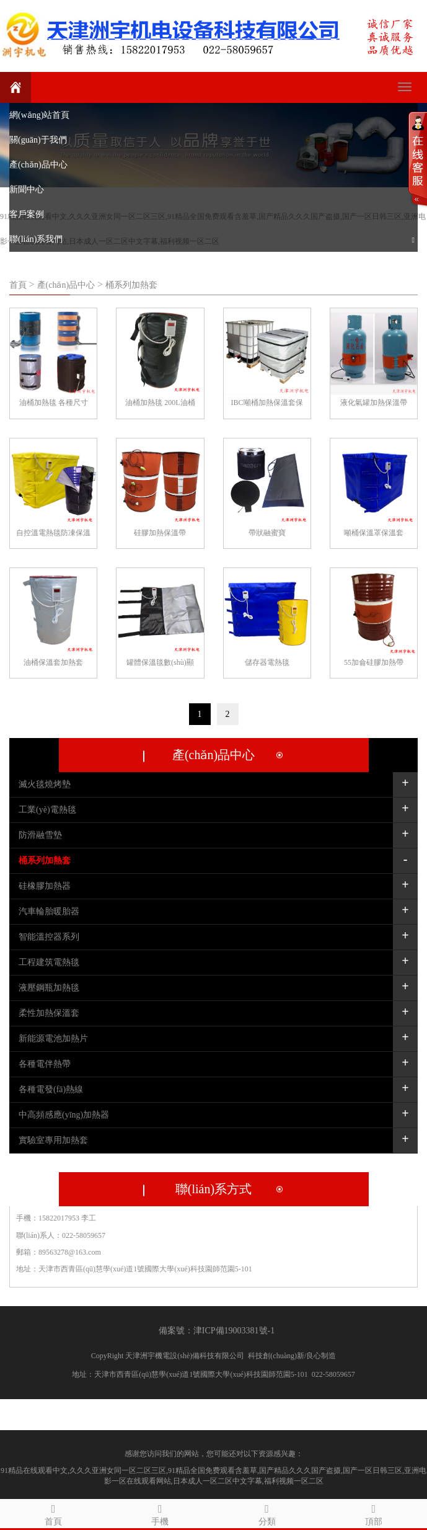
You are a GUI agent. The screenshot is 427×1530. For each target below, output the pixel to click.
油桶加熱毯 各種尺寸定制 (53, 404)
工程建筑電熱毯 (49, 962)
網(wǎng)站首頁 (39, 115)
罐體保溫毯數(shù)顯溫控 (160, 664)
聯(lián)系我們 (36, 239)
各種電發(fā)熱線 (51, 1089)
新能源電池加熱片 (53, 1038)
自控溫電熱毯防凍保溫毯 (53, 534)
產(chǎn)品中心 (38, 164)
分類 (267, 1513)
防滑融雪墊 (40, 835)
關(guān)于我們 (38, 140)
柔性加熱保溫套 (49, 1013)
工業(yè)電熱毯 (47, 809)
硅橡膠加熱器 (45, 886)
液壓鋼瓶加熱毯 (49, 987)
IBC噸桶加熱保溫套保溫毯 (267, 404)
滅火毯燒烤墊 (45, 784)
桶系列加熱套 (131, 285)
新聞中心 (26, 189)
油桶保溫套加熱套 (53, 662)
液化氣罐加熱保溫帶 (373, 402)
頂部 (373, 1513)
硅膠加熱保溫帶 (160, 532)
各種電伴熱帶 (45, 1064)
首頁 (19, 285)
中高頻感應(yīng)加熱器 (64, 1114)
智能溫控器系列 (49, 936)
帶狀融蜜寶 (267, 532)
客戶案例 (26, 214)
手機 (160, 1513)
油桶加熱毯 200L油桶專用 (160, 404)
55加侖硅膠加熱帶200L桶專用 (373, 664)
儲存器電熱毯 (267, 662)
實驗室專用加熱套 (53, 1140)
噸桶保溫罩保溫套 (373, 532)
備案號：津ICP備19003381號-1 (217, 1330)
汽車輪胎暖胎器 (49, 911)
